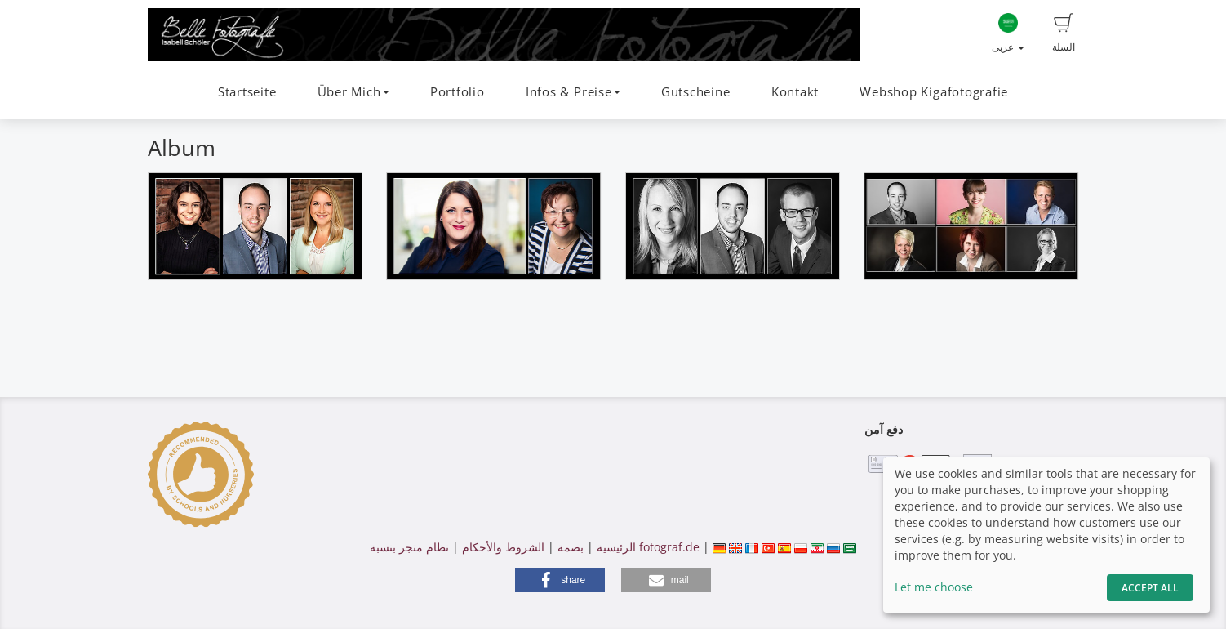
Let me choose (934, 587)
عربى (1008, 33)
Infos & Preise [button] (573, 91)
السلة (1063, 33)
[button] (560, 580)
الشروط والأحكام (503, 547)
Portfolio (457, 91)
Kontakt (795, 91)
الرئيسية (614, 547)
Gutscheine (696, 91)
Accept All (1150, 588)
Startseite (247, 91)
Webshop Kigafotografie (934, 91)
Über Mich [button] (353, 91)
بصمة (569, 547)
